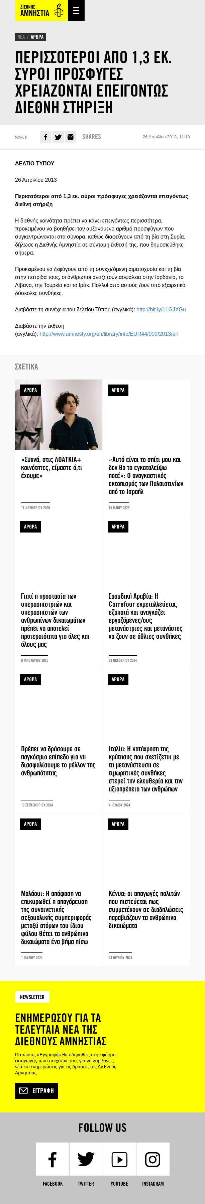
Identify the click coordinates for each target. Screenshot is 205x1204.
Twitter (58, 137)
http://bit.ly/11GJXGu (161, 309)
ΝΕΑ (21, 37)
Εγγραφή (36, 1091)
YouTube (119, 1184)
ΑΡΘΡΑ (37, 37)
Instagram (153, 1184)
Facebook (46, 137)
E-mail (70, 137)
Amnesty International (41, 10)
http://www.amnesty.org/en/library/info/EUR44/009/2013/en (108, 334)
